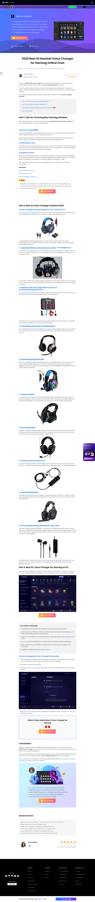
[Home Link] (12, 865)
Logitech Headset (28, 392)
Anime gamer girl (66, 633)
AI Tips (77, 875)
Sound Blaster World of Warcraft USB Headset (39, 324)
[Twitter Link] (15, 877)
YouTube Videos (80, 872)
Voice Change (28, 68)
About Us (30, 865)
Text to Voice (62, 872)
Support (30, 869)
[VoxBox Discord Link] (9, 877)
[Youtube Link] (6, 877)
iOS (49, 646)
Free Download (20, 38)
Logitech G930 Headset (30, 490)
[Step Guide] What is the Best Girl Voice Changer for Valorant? (39, 827)
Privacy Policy (31, 875)
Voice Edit (78, 865)
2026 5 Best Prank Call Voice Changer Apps (33, 819)
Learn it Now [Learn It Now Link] (12, 886)
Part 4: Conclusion (27, 110)
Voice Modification (64, 865)
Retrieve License (32, 885)
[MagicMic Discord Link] (12, 877)
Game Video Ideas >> (25, 173)
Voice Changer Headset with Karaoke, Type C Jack (42, 523)
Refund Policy (31, 881)
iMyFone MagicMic (24, 754)
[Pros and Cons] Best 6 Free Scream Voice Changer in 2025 (38, 823)
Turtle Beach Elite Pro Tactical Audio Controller (40, 246)
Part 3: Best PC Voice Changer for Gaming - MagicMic (37, 107)
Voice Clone (62, 875)
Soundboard (62, 869)
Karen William (29, 73)
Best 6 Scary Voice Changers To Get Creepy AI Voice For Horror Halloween (42, 816)
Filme (6, 2)
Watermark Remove (81, 869)
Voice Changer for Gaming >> (27, 170)
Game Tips (78, 878)
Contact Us (30, 872)
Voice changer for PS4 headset (28, 211)
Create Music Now (73, 7)
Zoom (71, 629)
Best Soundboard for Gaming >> (28, 176)
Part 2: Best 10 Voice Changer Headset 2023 (34, 103)
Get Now (89, 458)
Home (22, 68)
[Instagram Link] (18, 877)
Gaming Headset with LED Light (33, 357)
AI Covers (61, 878)
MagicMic (22, 569)
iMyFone (12, 2)
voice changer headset (28, 291)
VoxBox (47, 869)
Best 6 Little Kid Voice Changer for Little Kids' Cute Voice (37, 825)
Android (42, 646)
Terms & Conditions (33, 878)
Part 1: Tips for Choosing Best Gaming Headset (35, 100)
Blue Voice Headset (28, 425)
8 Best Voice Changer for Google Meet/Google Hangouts (37, 821)
